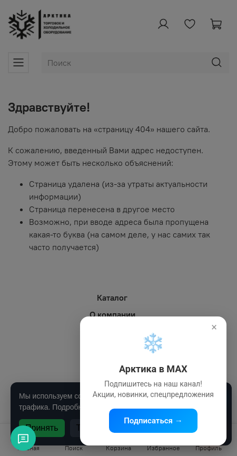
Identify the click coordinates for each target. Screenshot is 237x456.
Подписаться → (153, 420)
